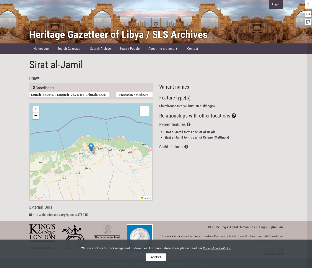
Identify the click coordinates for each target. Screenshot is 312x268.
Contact (192, 48)
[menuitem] (41, 48)
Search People (130, 48)
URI (34, 78)
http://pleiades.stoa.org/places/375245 (60, 215)
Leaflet (146, 198)
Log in (276, 4)
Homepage (41, 48)
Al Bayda (209, 132)
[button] (91, 147)
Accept (156, 257)
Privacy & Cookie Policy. (217, 248)
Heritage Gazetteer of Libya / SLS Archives (118, 34)
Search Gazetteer (69, 48)
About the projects (161, 48)
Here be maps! (90, 152)
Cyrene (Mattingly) (216, 137)
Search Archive (100, 48)
